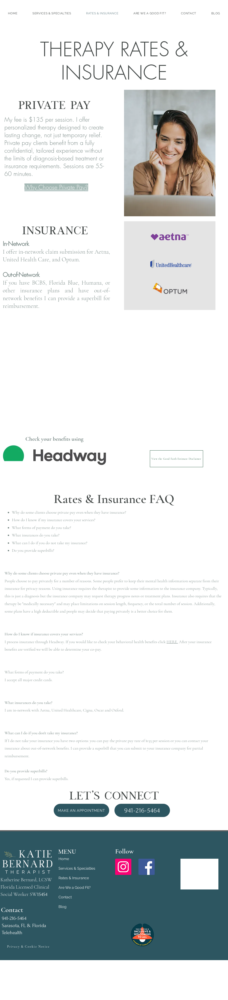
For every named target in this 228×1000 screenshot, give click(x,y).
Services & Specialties (74, 868)
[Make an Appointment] (81, 810)
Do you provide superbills (32, 550)
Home (63, 859)
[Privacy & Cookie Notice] (28, 946)
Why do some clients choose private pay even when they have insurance (68, 512)
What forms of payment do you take (41, 527)
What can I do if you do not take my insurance (49, 542)
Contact (65, 897)
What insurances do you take (35, 535)
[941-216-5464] (142, 810)
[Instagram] (123, 867)
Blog (62, 907)
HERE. (172, 641)
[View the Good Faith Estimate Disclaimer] (176, 458)
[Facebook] (146, 867)
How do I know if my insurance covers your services (53, 519)
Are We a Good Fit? (74, 887)
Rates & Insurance (73, 878)
